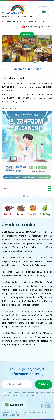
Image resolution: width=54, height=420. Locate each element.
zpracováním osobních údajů (20, 395)
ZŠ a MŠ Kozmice (14, 9)
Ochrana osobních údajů (34, 413)
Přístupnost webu (10, 413)
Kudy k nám (16, 404)
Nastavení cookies (10, 415)
